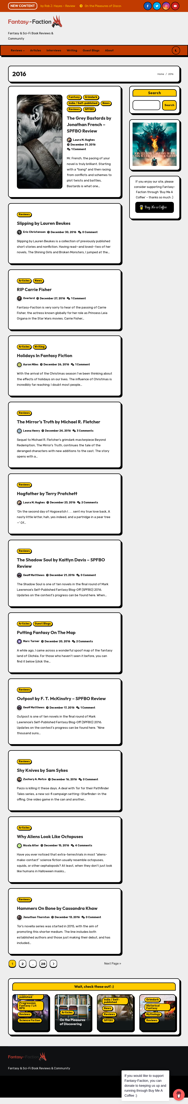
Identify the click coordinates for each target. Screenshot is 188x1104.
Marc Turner (28, 641)
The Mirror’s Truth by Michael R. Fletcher (63, 421)
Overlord (26, 298)
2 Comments (89, 502)
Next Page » (112, 970)
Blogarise (59, 1093)
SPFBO (89, 109)
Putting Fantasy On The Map (49, 632)
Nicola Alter (28, 852)
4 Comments (83, 852)
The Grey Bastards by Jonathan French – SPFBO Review (89, 124)
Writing (72, 50)
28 (43, 970)
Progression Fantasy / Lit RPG (28, 1012)
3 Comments (85, 430)
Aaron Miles (27, 364)
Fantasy (74, 97)
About (109, 50)
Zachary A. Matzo (31, 785)
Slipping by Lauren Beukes (46, 223)
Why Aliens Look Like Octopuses (53, 843)
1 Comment (78, 149)
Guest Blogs (91, 50)
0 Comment (90, 232)
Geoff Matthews (30, 575)
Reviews (17, 50)
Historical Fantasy (153, 1013)
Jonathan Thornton (33, 923)
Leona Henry (28, 430)
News (106, 103)
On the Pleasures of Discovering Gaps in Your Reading (72, 1032)
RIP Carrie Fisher (36, 289)
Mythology (153, 1020)
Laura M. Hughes (81, 139)
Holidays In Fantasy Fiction (47, 355)
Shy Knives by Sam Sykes (45, 776)
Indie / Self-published (83, 103)
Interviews (54, 50)
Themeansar (79, 1093)
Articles (35, 50)
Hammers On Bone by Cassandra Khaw (61, 914)
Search (154, 92)
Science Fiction (29, 1026)
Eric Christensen (31, 232)
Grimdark (91, 97)
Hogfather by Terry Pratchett (50, 493)
